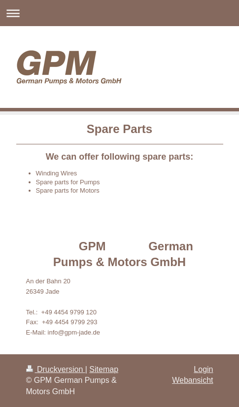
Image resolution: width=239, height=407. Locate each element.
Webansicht (192, 380)
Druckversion (55, 369)
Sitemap (103, 369)
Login (203, 369)
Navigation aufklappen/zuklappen (119, 13)
